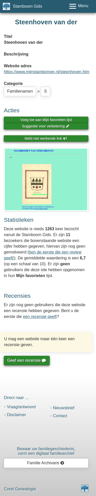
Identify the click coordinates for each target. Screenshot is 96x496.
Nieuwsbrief (63, 408)
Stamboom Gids (27, 6)
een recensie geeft (40, 316)
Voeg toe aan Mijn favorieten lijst (46, 120)
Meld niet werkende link (46, 138)
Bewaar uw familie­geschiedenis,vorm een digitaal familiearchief (46, 451)
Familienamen (20, 91)
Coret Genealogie (20, 489)
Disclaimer (16, 415)
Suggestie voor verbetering (45, 126)
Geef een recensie (26, 360)
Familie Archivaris (45, 463)
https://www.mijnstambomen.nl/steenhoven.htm (46, 72)
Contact (60, 416)
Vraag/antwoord (21, 407)
